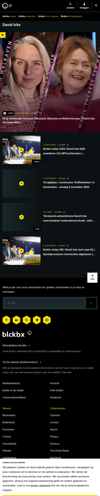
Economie (8, 429)
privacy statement (40, 485)
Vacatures (55, 397)
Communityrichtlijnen (14, 397)
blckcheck (55, 457)
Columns (55, 415)
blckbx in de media (13, 390)
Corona (7, 436)
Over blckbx (56, 390)
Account (54, 383)
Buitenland (9, 422)
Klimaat (7, 450)
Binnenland (9, 415)
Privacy (54, 436)
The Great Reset (59, 450)
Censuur (54, 443)
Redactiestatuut (11, 383)
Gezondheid (9, 443)
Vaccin (53, 429)
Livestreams (9, 457)
